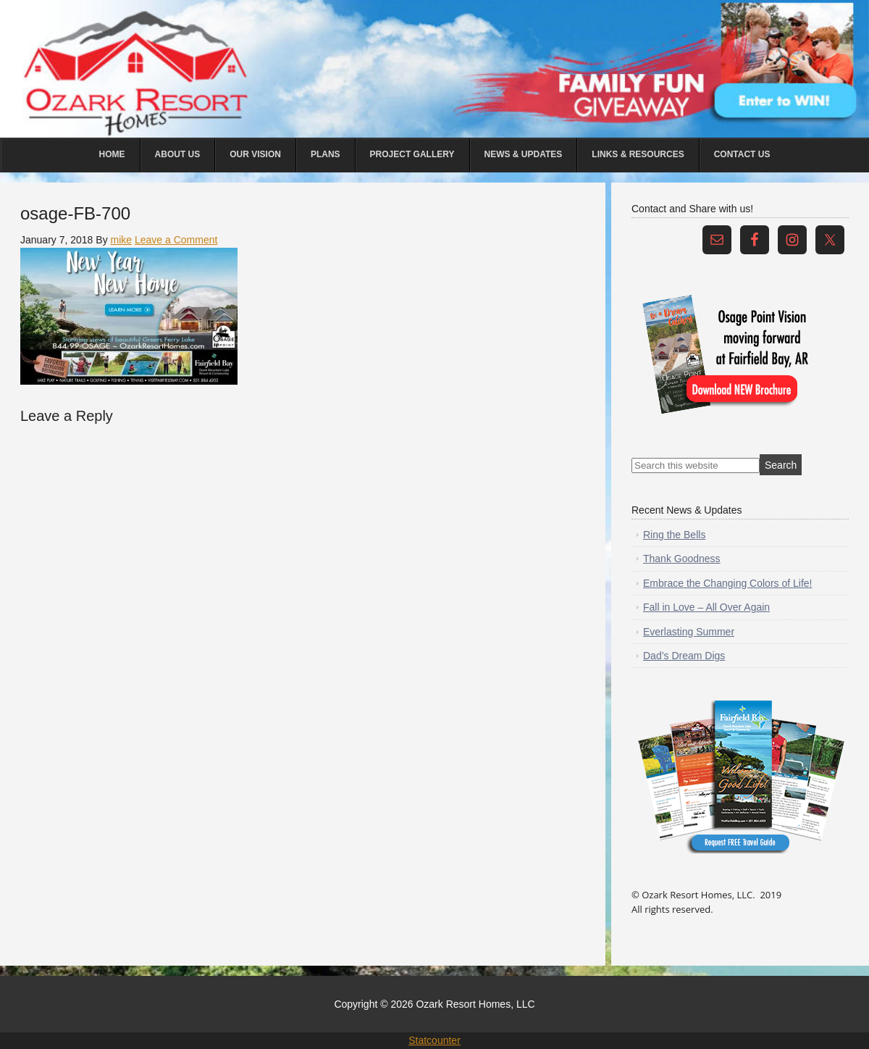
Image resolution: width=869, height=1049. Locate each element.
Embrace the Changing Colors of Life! (727, 583)
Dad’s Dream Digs (684, 655)
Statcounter (434, 1040)
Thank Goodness (682, 558)
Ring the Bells (674, 534)
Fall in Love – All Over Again (706, 607)
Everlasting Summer (688, 632)
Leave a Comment (176, 240)
